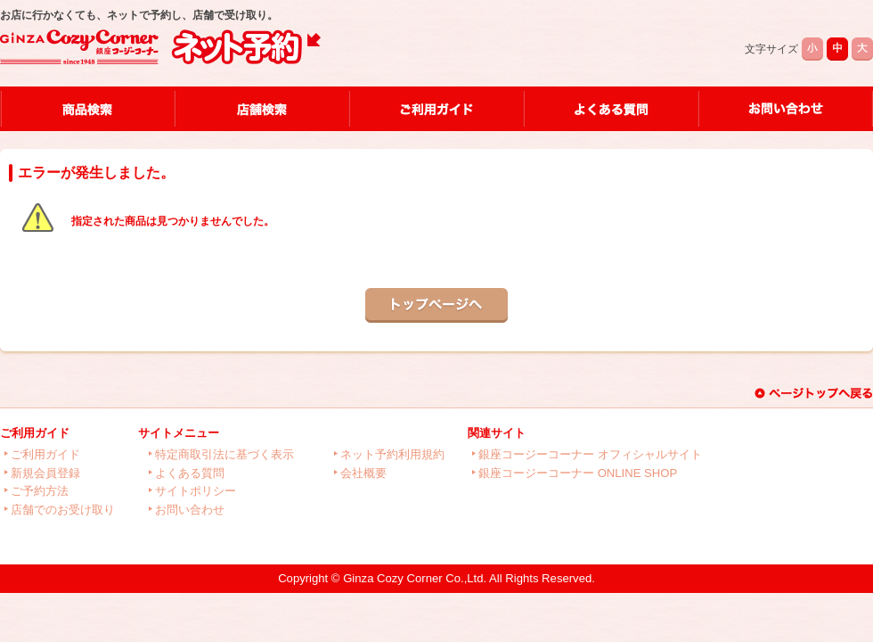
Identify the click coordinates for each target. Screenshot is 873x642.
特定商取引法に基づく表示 (224, 454)
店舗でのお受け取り (63, 509)
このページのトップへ (814, 393)
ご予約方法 (40, 491)
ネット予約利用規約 (392, 454)
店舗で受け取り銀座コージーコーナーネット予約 (160, 47)
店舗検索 (261, 108)
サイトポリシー (195, 491)
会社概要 (363, 473)
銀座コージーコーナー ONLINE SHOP (577, 473)
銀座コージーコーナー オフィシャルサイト (590, 454)
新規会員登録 (45, 473)
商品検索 (87, 108)
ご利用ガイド (435, 108)
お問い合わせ (785, 108)
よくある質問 (610, 108)
